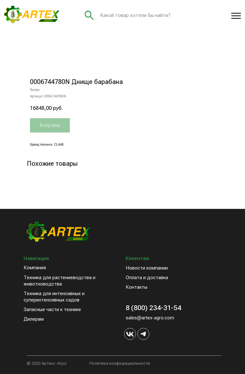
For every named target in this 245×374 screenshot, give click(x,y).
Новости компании (147, 268)
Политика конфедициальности (119, 363)
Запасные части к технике (52, 309)
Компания (35, 268)
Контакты (136, 287)
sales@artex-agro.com (150, 318)
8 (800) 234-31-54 (153, 308)
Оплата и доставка (147, 277)
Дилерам (34, 319)
